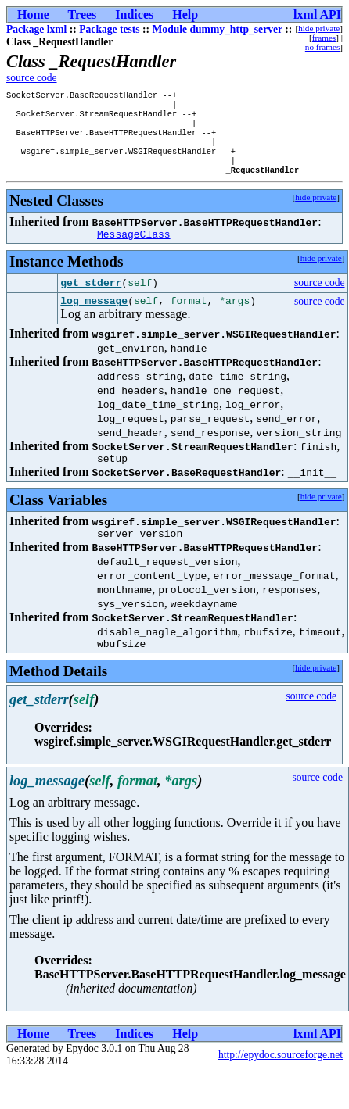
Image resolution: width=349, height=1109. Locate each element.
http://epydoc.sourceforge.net (280, 1080)
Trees (82, 14)
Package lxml (36, 29)
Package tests (109, 29)
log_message (94, 319)
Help (185, 14)
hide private (319, 28)
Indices (134, 14)
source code (31, 78)
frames (324, 37)
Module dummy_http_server (217, 29)
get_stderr (90, 299)
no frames (322, 47)
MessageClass (134, 250)
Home (33, 14)
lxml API (317, 14)
